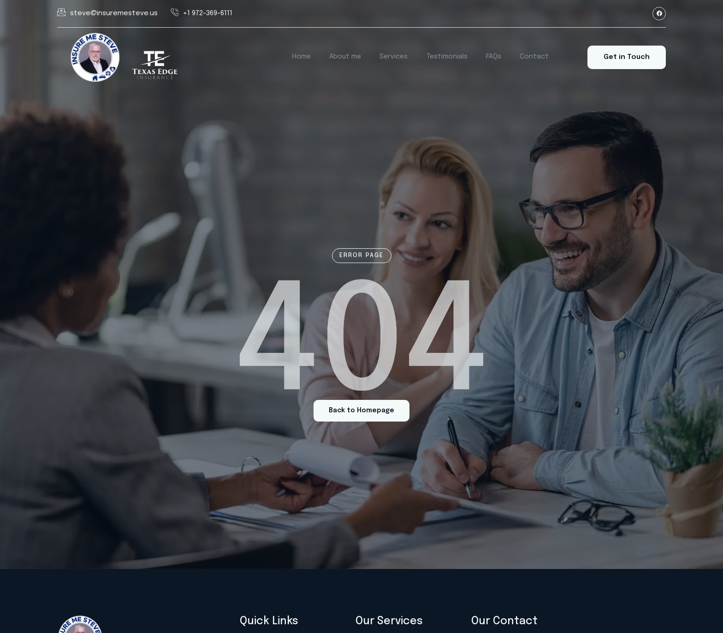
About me (347, 57)
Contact (533, 57)
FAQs (494, 57)
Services (395, 57)
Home (304, 57)
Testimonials (448, 57)
